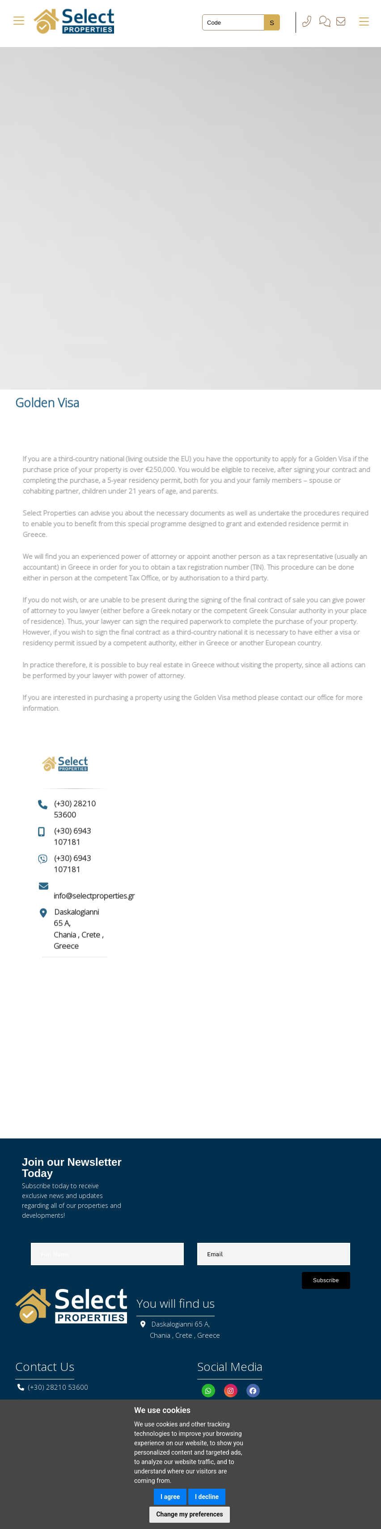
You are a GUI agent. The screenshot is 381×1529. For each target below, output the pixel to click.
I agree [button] (170, 1496)
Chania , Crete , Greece (185, 1335)
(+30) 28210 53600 (58, 1387)
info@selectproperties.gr (94, 880)
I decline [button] (207, 1496)
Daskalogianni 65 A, (181, 1323)
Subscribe (326, 1280)
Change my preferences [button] (189, 1514)
